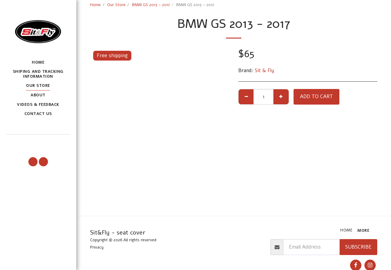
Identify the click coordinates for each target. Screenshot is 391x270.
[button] (38, 143)
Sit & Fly (264, 70)
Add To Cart (316, 96)
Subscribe (358, 246)
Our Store (116, 5)
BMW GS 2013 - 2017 (151, 5)
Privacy (97, 247)
